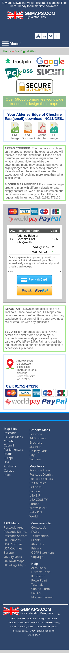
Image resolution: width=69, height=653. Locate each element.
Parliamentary (13, 450)
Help (34, 563)
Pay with (27, 290)
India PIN (35, 512)
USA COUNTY (38, 499)
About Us (37, 544)
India (7, 475)
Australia (10, 467)
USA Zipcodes (13, 544)
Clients (35, 540)
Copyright (37, 556)
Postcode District (41, 474)
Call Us (36, 593)
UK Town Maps (14, 561)
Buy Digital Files (25, 51)
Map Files (10, 429)
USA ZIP (34, 495)
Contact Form (40, 588)
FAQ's (35, 531)
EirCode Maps (13, 438)
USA (7, 463)
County (9, 442)
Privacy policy (20, 630)
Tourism (35, 459)
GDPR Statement (42, 552)
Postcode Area (13, 527)
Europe (9, 459)
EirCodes (35, 487)
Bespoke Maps (39, 430)
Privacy (36, 548)
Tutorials (37, 584)
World (33, 516)
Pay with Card (38, 279)
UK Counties (37, 483)
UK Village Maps (15, 565)
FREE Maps (11, 523)
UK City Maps (13, 556)
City (32, 455)
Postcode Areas (40, 470)
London (34, 491)
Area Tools (38, 567)
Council (9, 446)
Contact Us (38, 527)
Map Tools (36, 466)
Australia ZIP (37, 508)
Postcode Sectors (41, 478)
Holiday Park (38, 450)
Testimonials (40, 535)
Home (7, 51)
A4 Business (37, 438)
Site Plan (35, 446)
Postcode (10, 433)
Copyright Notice (39, 630)
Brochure (35, 442)
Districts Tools (40, 572)
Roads (8, 454)
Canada (9, 471)
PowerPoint (39, 580)
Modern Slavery (42, 597)
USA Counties (13, 548)
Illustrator (38, 576)
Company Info (41, 523)
